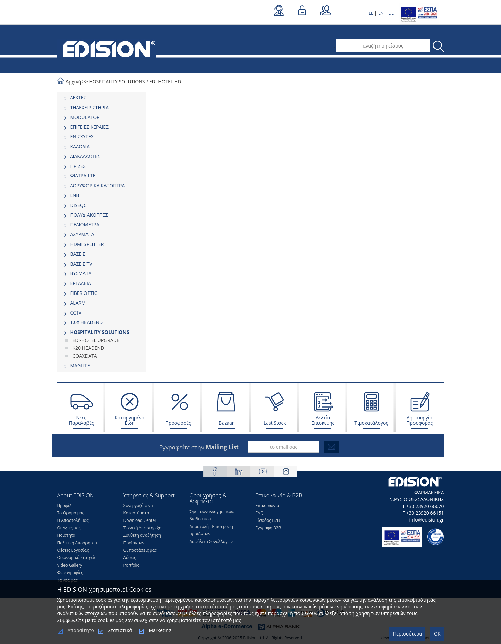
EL (371, 13)
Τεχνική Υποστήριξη (142, 528)
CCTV (76, 312)
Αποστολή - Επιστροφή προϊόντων (211, 530)
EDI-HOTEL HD (165, 81)
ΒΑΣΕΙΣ (77, 254)
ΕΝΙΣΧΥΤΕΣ (82, 136)
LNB (74, 195)
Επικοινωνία (268, 505)
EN (381, 13)
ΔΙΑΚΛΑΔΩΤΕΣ (85, 156)
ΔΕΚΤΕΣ (78, 97)
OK (437, 633)
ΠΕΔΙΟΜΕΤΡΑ (84, 224)
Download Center (140, 520)
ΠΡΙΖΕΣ (78, 166)
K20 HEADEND (88, 348)
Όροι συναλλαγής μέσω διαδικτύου (212, 515)
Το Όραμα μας (70, 513)
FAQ (260, 513)
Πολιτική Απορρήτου (77, 543)
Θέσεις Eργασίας (73, 550)
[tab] (102, 98)
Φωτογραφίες (70, 572)
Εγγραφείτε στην (199, 447)
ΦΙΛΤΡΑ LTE (83, 175)
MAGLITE (80, 365)
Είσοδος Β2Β (268, 520)
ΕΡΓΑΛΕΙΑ (80, 283)
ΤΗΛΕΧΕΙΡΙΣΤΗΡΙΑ (89, 107)
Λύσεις (129, 558)
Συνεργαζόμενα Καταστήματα (138, 509)
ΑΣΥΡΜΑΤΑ (82, 234)
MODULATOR (85, 117)
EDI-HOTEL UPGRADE (96, 340)
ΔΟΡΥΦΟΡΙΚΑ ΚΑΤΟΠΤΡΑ (97, 185)
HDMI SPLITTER (87, 244)
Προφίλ (64, 505)
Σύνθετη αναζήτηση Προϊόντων (142, 539)
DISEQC (78, 205)
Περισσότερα (407, 633)
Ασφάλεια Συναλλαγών (211, 541)
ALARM (78, 303)
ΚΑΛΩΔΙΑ (80, 146)
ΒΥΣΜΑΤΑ (81, 273)
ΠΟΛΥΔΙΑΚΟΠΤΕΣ (89, 215)
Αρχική (73, 81)
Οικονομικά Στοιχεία (77, 558)
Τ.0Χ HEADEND (86, 322)
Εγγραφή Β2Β (268, 528)
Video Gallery (69, 565)
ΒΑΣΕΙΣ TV (81, 264)
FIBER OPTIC (83, 293)
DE (391, 13)
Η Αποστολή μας (73, 520)
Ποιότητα (66, 535)
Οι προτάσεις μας (140, 550)
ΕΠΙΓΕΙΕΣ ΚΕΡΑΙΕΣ (89, 127)
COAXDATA (85, 356)
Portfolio (131, 565)
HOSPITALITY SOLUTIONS (117, 81)
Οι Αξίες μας (69, 528)
